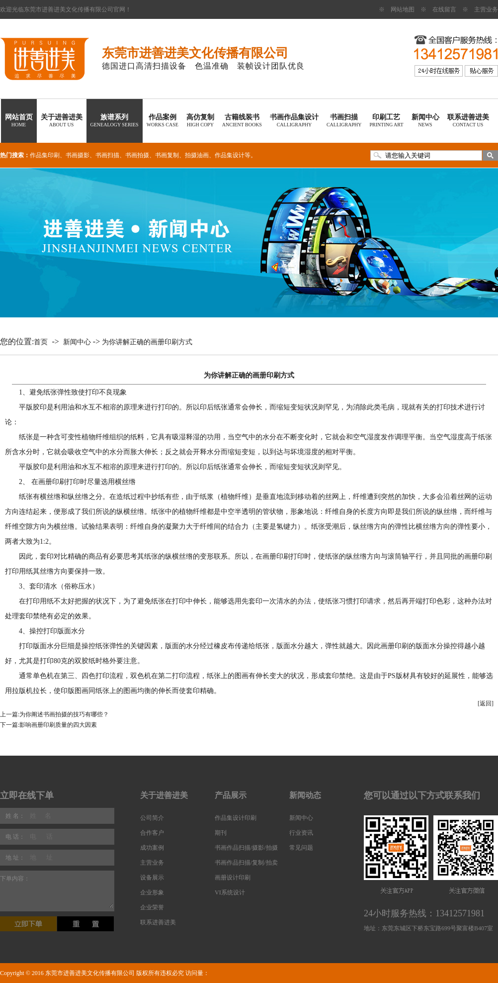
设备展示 (152, 877)
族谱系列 (114, 120)
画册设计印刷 (232, 877)
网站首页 (19, 120)
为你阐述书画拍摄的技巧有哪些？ (64, 714)
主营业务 (486, 9)
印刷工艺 (386, 120)
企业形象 (152, 892)
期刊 (221, 832)
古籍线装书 (242, 120)
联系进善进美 (468, 120)
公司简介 (152, 817)
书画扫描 (344, 120)
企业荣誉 (152, 907)
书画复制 (167, 155)
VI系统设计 (230, 892)
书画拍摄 (137, 155)
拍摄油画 (197, 155)
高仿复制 (200, 120)
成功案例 (152, 847)
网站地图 (403, 9)
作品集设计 (230, 155)
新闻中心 (425, 120)
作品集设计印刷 (235, 817)
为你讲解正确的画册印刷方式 (147, 342)
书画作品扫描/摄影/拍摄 (246, 847)
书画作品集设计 (294, 120)
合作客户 (152, 832)
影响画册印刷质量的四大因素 (58, 724)
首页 (41, 342)
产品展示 (231, 795)
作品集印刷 (45, 155)
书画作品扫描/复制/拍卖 (246, 862)
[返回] (486, 703)
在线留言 (444, 9)
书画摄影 (77, 155)
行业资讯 (301, 832)
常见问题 (301, 847)
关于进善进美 (62, 120)
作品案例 (162, 120)
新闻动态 (305, 795)
